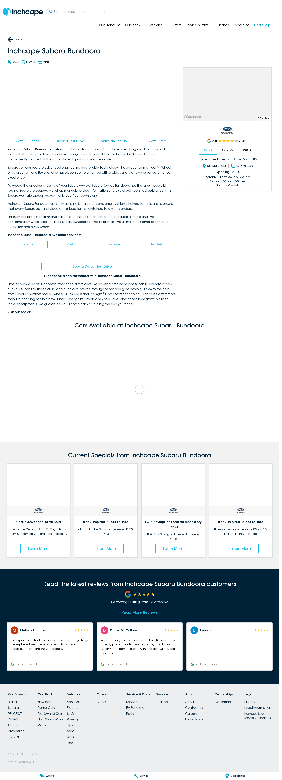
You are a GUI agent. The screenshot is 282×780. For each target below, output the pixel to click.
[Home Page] (23, 12)
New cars (44, 702)
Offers (176, 25)
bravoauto (16, 731)
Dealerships (262, 25)
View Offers (157, 141)
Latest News (194, 719)
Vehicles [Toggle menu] (158, 25)
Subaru (13, 707)
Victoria (44, 725)
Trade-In (157, 244)
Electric (72, 707)
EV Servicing (135, 707)
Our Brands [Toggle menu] (109, 25)
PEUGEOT (15, 713)
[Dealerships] (235, 776)
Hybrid (72, 725)
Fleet (71, 743)
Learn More (38, 548)
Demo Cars (46, 707)
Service (28, 244)
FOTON (13, 737)
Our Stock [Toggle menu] (135, 25)
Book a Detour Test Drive (92, 266)
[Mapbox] (193, 117)
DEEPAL (13, 719)
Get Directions (214, 166)
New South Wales (50, 719)
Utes (70, 737)
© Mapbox (263, 118)
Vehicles (73, 702)
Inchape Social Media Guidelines (257, 716)
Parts (71, 244)
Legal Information (257, 707)
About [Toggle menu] (242, 25)
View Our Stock (27, 141)
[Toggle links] (21, 762)
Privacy (249, 702)
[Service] (141, 776)
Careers (191, 713)
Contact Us (194, 707)
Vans (70, 731)
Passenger (74, 719)
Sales (208, 150)
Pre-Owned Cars (50, 713)
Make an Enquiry (114, 141)
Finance (224, 25)
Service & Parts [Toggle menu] (199, 25)
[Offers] (47, 776)
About (190, 702)
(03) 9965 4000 (242, 166)
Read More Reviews (139, 612)
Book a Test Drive (70, 141)
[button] (50, 646)
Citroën (14, 725)
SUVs (70, 713)
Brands (13, 702)
